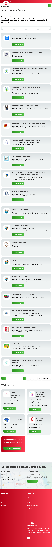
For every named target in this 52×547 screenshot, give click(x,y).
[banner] (6, 4)
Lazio (21, 16)
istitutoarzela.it (10, 427)
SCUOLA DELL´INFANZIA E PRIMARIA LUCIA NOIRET (28, 123)
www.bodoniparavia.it (37, 427)
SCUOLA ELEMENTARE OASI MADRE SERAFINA (27, 52)
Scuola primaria (4, 499)
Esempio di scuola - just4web (21, 36)
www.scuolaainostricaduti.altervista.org (38, 405)
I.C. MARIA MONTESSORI (20, 276)
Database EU (13, 1)
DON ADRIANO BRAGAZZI (20, 226)
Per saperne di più (17, 44)
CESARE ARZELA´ (17, 419)
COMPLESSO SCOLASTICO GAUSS (23, 294)
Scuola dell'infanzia (14, 16)
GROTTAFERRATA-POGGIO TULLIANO (24, 327)
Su (4, 378)
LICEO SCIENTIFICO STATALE (15, 395)
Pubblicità (29, 502)
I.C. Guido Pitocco (17, 344)
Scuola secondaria (5, 502)
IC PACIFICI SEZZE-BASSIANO (21, 156)
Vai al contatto (32, 481)
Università (3, 505)
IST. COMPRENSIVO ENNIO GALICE (23, 311)
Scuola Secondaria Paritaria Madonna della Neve (27, 140)
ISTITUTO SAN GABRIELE (20, 191)
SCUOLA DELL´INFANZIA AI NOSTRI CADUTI (41, 395)
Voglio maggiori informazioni (12, 448)
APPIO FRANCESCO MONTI (20, 209)
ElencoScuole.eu (5, 16)
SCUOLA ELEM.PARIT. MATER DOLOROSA (25, 105)
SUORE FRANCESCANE (19, 242)
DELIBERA (15, 260)
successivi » (46, 378)
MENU (49, 5)
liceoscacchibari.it (11, 403)
